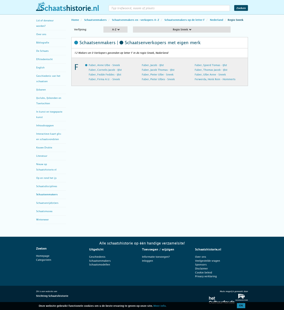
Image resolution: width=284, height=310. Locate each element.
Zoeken (241, 8)
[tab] (58, 248)
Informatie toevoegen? (156, 256)
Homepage (42, 255)
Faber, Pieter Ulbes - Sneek (158, 79)
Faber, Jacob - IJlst (153, 65)
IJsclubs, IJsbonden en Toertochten (48, 101)
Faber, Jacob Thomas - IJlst (158, 69)
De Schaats (42, 51)
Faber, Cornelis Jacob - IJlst (105, 69)
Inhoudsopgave (45, 125)
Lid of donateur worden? (45, 23)
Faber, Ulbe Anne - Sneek (210, 74)
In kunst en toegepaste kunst (49, 114)
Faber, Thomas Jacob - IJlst (211, 69)
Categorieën (43, 259)
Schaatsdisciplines (46, 186)
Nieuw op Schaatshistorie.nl (46, 167)
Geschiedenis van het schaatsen (48, 79)
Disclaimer (201, 268)
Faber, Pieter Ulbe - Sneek (158, 74)
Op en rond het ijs (46, 178)
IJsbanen (41, 89)
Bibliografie (42, 42)
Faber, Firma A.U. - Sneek (104, 79)
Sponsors (201, 264)
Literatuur (41, 156)
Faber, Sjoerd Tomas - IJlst (211, 65)
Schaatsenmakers (47, 194)
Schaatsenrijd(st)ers (47, 203)
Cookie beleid (203, 272)
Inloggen (147, 260)
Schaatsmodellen (99, 264)
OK (241, 305)
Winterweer (42, 219)
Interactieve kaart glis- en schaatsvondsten (49, 136)
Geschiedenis (97, 256)
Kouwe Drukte (44, 147)
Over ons (41, 34)
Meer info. (159, 306)
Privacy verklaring (206, 276)
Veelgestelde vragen (207, 260)
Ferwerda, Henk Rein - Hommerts (215, 79)
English (40, 67)
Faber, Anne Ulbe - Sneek (104, 65)
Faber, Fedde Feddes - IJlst (105, 74)
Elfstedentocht (44, 59)
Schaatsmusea (44, 211)
